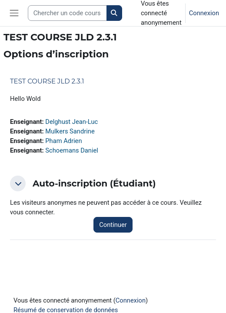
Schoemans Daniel (71, 150)
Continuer (112, 225)
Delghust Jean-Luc (71, 122)
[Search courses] (67, 13)
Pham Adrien (63, 141)
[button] (18, 183)
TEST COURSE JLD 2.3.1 (47, 81)
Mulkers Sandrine (69, 131)
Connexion (204, 13)
